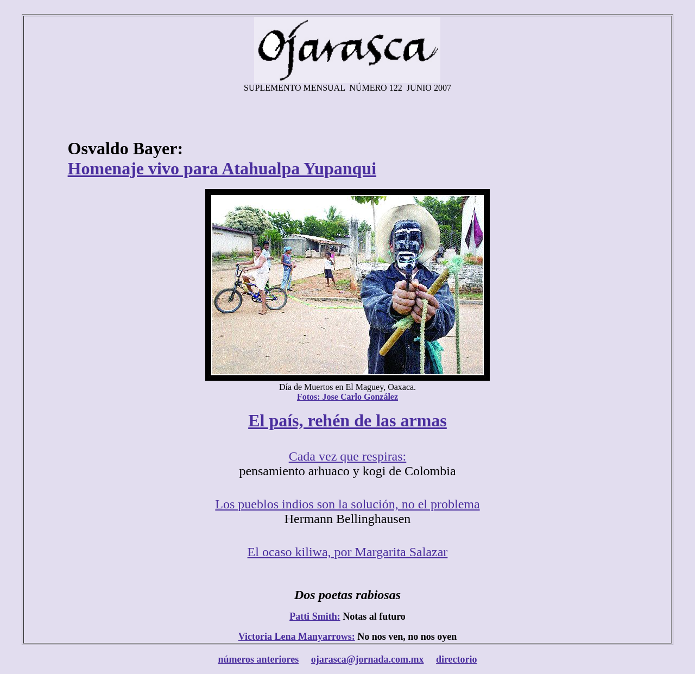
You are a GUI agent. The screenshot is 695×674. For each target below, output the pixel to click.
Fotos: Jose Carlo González (347, 396)
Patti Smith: (314, 616)
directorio (456, 659)
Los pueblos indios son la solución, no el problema (347, 504)
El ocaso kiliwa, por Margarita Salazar (348, 552)
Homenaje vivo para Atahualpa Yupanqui (222, 168)
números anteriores (258, 659)
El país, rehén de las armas (347, 420)
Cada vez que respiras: (348, 456)
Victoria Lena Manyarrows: (296, 636)
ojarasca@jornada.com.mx (367, 659)
